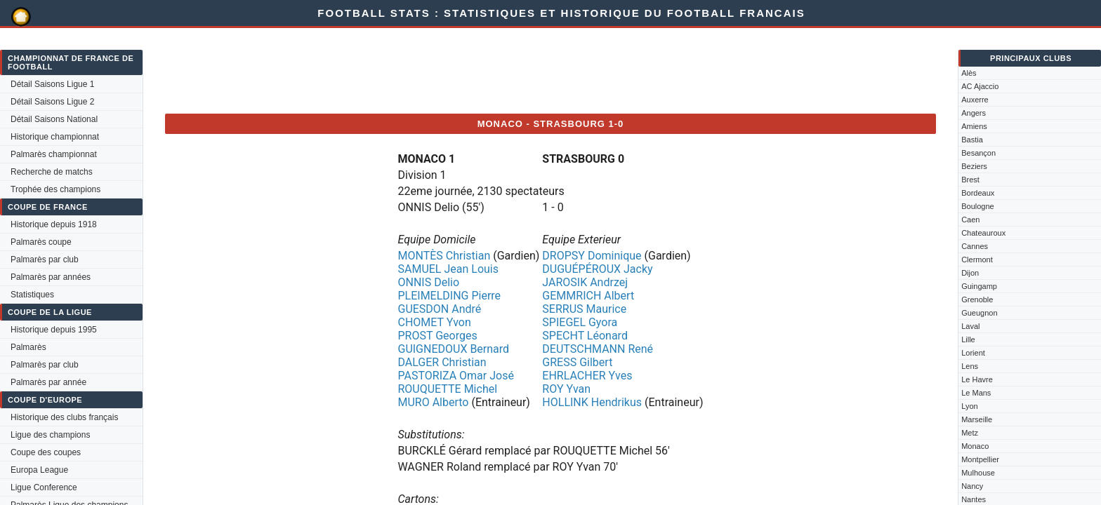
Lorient (973, 353)
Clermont (977, 259)
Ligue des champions (50, 435)
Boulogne (977, 206)
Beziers (974, 166)
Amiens (974, 126)
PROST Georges (437, 335)
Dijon (970, 273)
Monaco (975, 446)
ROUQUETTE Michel (447, 389)
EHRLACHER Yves (587, 375)
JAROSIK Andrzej (585, 282)
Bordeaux (977, 193)
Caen (970, 219)
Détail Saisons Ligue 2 (52, 102)
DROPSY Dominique (591, 255)
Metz (969, 433)
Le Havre (977, 379)
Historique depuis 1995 (54, 330)
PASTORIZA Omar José (455, 375)
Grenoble (977, 299)
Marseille (976, 419)
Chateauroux (983, 233)
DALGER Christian (441, 362)
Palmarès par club (45, 259)
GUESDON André (439, 309)
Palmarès (28, 347)
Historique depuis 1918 (54, 224)
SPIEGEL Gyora (579, 322)
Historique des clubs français (64, 417)
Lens (969, 366)
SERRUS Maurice (584, 309)
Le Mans (976, 393)
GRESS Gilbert (577, 362)
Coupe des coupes (46, 452)
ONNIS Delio (428, 282)
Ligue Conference (44, 487)
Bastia (972, 139)
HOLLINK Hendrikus (592, 402)
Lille (968, 339)
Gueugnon (979, 313)
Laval (970, 326)
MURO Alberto (432, 402)
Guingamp (979, 286)
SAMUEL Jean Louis (448, 269)
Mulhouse (978, 473)
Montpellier (980, 459)
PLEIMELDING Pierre (449, 295)
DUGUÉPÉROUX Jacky (597, 269)
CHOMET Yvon (433, 322)
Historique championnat (55, 137)
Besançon (978, 153)
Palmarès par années (51, 277)
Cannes (974, 246)
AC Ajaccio (979, 86)
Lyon (969, 406)
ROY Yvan (566, 389)
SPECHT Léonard (585, 335)
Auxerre (975, 99)
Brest (970, 179)
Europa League (39, 470)
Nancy (972, 486)
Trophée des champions (55, 189)
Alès (968, 73)
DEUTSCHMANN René (597, 349)
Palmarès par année (48, 382)
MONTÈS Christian (443, 255)
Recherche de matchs (52, 172)
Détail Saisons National (54, 119)
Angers (973, 113)
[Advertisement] (420, 70)
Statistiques (32, 294)
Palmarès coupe (41, 242)
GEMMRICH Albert (588, 295)
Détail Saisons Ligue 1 (52, 84)
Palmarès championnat (54, 154)
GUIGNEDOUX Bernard (453, 349)
